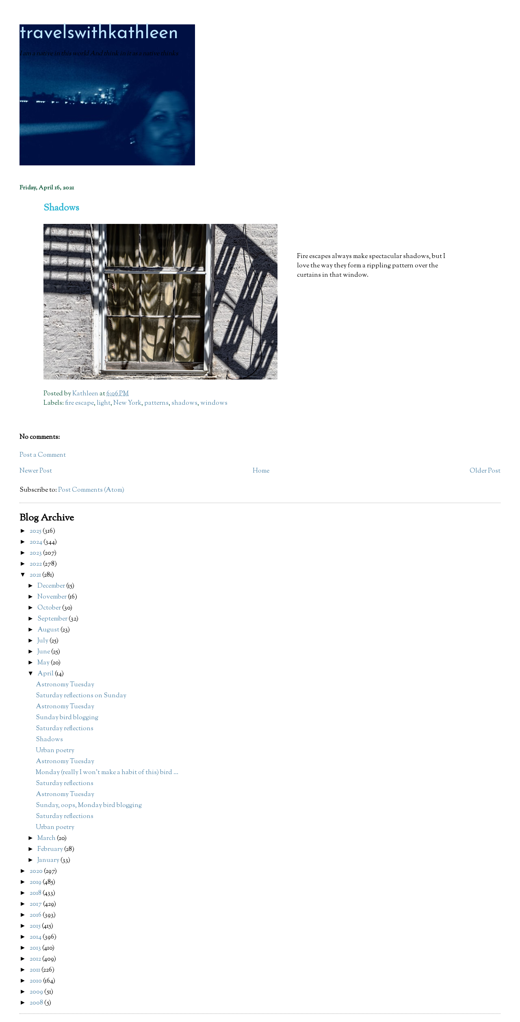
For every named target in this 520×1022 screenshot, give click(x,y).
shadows (184, 403)
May (44, 663)
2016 (36, 915)
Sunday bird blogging (67, 718)
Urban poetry (55, 750)
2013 (36, 948)
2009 (37, 992)
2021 (36, 575)
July (43, 641)
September (53, 619)
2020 (37, 871)
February (50, 849)
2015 (36, 926)
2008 (37, 1003)
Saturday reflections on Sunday (81, 696)
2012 (36, 959)
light (103, 403)
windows (214, 403)
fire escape (79, 403)
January (49, 860)
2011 (35, 970)
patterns (156, 403)
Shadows (49, 739)
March (47, 838)
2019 (36, 882)
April (46, 674)
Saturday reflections (64, 728)
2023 (36, 553)
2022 (36, 564)
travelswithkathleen (99, 33)
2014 (36, 937)
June (44, 652)
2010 (36, 981)
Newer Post (36, 471)
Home (261, 471)
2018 (36, 893)
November (52, 597)
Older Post (485, 471)
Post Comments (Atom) (91, 490)
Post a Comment (43, 455)
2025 (36, 531)
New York (127, 403)
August (49, 630)
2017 (36, 904)
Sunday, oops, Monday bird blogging (89, 805)
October (49, 608)
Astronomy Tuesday (65, 685)
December (51, 586)
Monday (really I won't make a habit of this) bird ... (107, 772)
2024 (36, 542)
